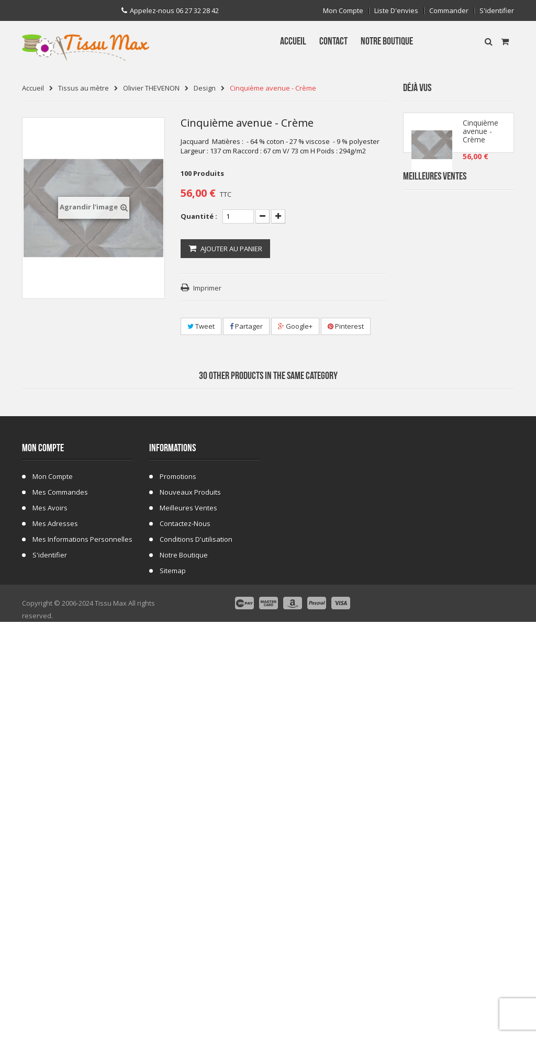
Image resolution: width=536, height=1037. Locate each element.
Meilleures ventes (188, 899)
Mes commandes (60, 883)
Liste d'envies (396, 10)
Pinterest (346, 326)
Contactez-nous (185, 915)
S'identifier (496, 10)
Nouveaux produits (190, 883)
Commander (448, 10)
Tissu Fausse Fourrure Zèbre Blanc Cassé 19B (482, 383)
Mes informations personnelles (82, 930)
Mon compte (343, 10)
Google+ (295, 326)
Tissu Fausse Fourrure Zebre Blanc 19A (482, 320)
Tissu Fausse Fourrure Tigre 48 (481, 509)
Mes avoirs (50, 899)
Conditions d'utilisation (196, 930)
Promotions (178, 868)
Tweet (201, 326)
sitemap (173, 962)
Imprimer (207, 288)
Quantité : (199, 216)
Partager (246, 326)
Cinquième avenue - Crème (480, 136)
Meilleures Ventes (434, 208)
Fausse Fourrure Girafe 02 (482, 634)
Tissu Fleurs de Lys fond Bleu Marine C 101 (481, 446)
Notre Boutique (184, 946)
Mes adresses (55, 915)
